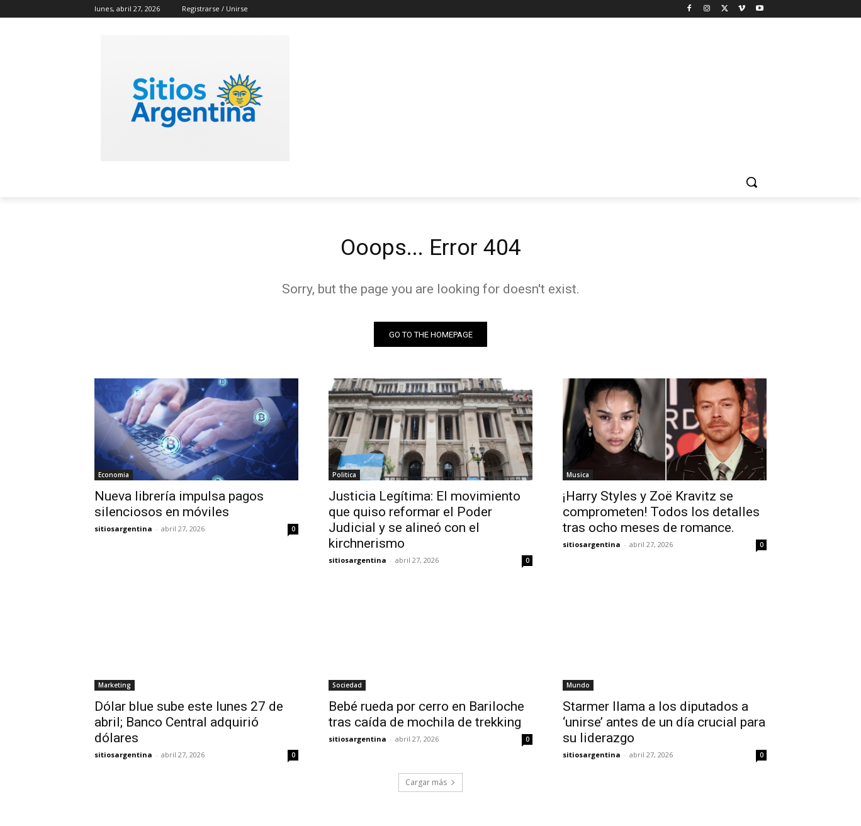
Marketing (114, 688)
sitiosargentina (123, 532)
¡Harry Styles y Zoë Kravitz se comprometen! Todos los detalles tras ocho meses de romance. (661, 515)
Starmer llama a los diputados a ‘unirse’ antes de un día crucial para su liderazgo (664, 726)
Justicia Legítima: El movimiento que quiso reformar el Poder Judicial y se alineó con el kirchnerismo (425, 523)
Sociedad (347, 688)
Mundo (578, 688)
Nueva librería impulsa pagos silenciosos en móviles (179, 507)
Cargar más (430, 786)
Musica (577, 478)
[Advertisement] (525, 96)
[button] (751, 182)
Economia (113, 478)
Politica (344, 478)
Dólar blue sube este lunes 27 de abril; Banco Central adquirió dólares (188, 726)
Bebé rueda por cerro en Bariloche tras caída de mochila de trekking (426, 718)
